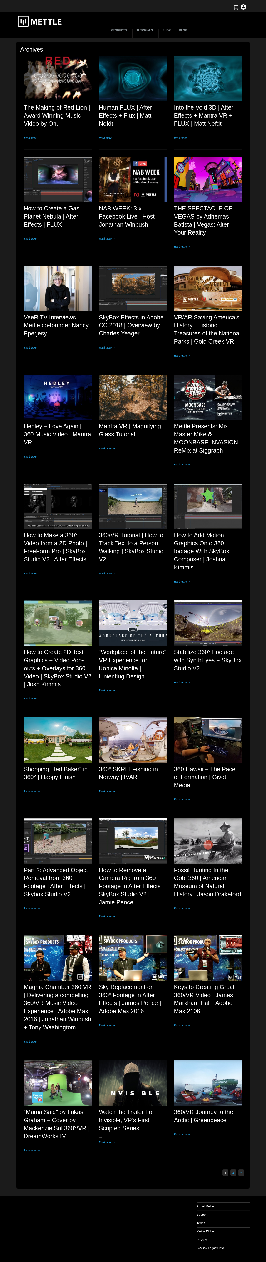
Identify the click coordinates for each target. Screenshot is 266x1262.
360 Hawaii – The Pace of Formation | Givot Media (204, 777)
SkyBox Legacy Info (210, 1248)
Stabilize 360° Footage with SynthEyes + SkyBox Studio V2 (207, 660)
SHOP (167, 30)
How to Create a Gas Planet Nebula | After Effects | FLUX (51, 216)
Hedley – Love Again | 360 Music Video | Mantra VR (57, 434)
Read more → (32, 138)
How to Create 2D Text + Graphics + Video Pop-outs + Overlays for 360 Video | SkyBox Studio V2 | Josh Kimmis (57, 668)
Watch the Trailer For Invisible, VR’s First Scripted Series (126, 1120)
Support (202, 1214)
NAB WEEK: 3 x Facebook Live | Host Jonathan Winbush (127, 216)
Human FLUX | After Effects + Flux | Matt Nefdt (125, 115)
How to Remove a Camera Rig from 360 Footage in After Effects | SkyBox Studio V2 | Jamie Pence (131, 886)
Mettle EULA (205, 1231)
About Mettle (205, 1206)
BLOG (183, 30)
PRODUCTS (119, 30)
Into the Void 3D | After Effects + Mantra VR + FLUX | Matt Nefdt (203, 115)
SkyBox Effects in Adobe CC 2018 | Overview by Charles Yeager (131, 325)
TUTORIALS (145, 30)
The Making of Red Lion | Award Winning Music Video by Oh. (57, 115)
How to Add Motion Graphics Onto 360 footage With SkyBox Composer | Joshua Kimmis (201, 551)
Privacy (202, 1239)
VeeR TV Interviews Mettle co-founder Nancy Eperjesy (56, 325)
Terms (201, 1223)
